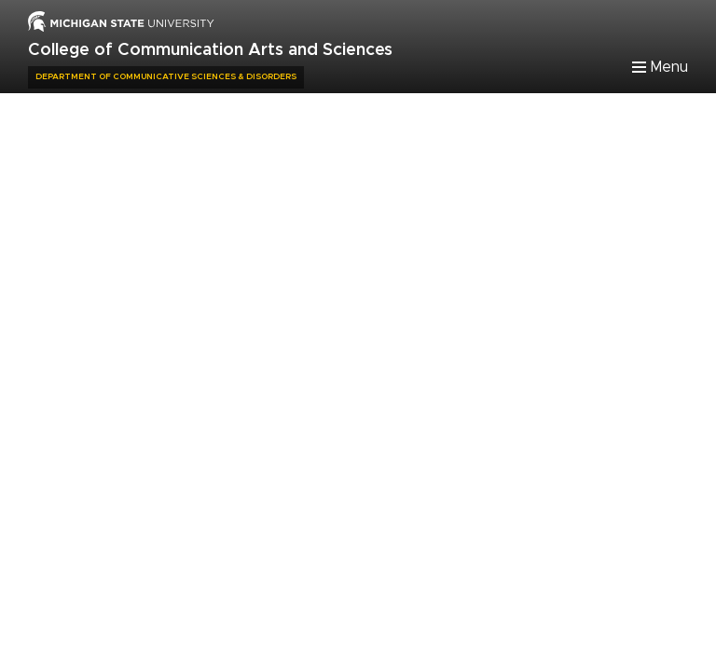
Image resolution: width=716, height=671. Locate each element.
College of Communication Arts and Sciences (210, 50)
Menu (669, 67)
